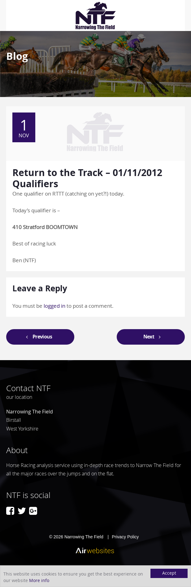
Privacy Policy (125, 536)
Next (153, 336)
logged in (54, 305)
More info (39, 580)
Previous (38, 336)
